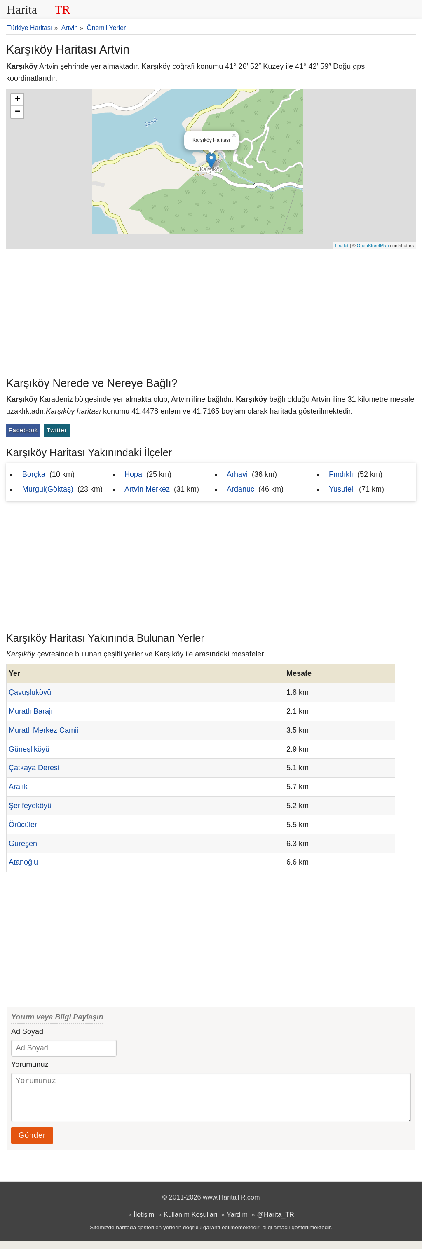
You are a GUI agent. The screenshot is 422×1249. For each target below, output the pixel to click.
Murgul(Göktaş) (47, 489)
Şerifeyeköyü (30, 805)
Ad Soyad (27, 1031)
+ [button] (17, 100)
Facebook (23, 430)
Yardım (237, 1222)
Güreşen (23, 843)
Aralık (18, 787)
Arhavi (237, 474)
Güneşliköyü (29, 749)
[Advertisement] (211, 311)
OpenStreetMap (373, 245)
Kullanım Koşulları (190, 1222)
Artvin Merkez (147, 489)
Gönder (32, 1143)
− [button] (17, 112)
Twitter (57, 430)
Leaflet (342, 245)
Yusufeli (342, 489)
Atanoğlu (23, 862)
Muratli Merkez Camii (43, 730)
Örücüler (23, 824)
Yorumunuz (29, 1064)
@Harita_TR (275, 1222)
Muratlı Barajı (31, 711)
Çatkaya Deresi (34, 768)
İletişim (144, 1222)
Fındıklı (341, 474)
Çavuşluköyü (30, 692)
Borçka (33, 474)
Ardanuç (240, 489)
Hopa (133, 474)
